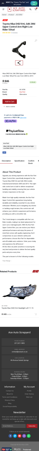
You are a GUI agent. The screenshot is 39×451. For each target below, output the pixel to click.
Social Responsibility (10, 406)
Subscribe (32, 426)
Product (11, 15)
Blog (9, 403)
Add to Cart (9, 101)
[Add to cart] (36, 314)
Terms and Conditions (9, 397)
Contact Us (10, 391)
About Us (10, 394)
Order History (29, 394)
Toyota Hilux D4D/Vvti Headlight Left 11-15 (17, 308)
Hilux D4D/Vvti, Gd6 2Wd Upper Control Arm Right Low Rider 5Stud (18, 147)
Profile (29, 391)
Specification (19, 161)
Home (4, 15)
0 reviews (14, 33)
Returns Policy (10, 400)
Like (4, 152)
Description (6, 161)
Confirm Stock (31, 162)
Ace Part (22, 92)
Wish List (29, 397)
